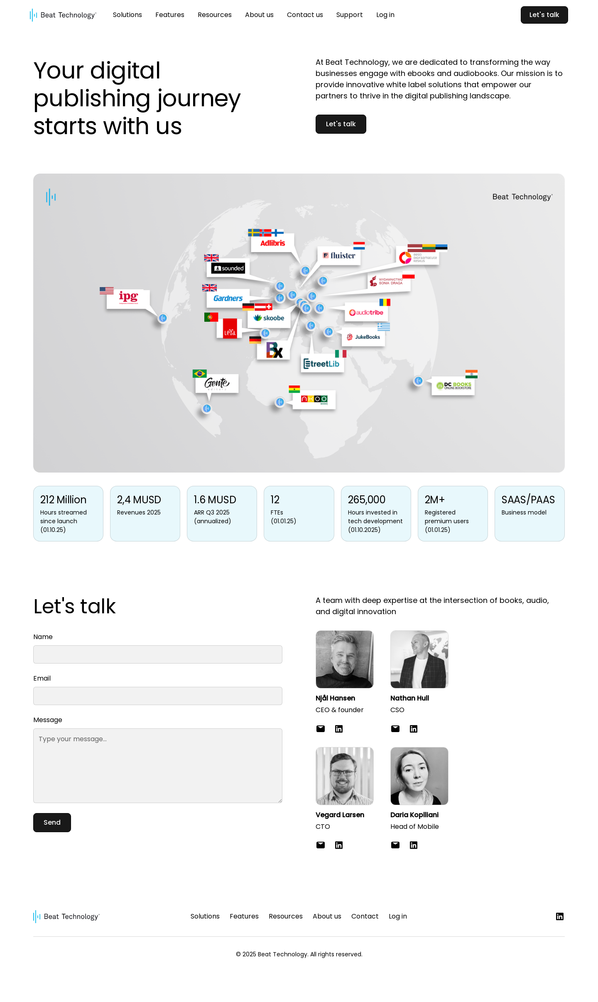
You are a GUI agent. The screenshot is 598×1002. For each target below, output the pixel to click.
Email (42, 678)
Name (43, 637)
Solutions (127, 15)
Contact (365, 916)
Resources (215, 15)
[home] (63, 15)
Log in (385, 15)
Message (47, 720)
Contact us (305, 15)
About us (259, 15)
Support (349, 15)
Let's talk (544, 15)
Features (169, 15)
